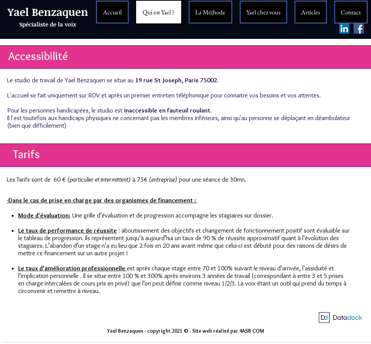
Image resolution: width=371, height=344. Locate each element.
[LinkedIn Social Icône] (344, 28)
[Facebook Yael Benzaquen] (359, 28)
